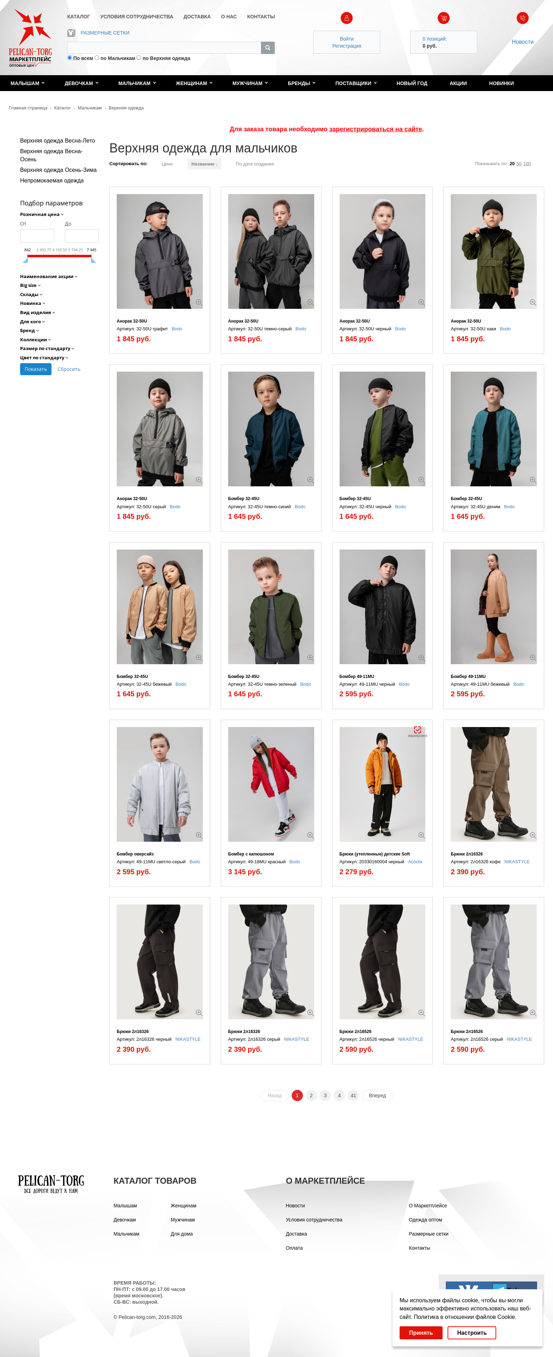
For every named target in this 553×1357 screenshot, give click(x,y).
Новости (523, 42)
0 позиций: (435, 39)
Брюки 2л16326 (467, 854)
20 (512, 163)
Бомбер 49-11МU (357, 676)
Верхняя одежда (126, 107)
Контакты (419, 1248)
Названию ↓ (205, 164)
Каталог (62, 107)
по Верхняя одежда (166, 58)
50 (518, 163)
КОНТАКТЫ (261, 16)
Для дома (182, 1234)
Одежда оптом (425, 1220)
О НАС (229, 16)
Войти (347, 39)
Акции (458, 83)
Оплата (294, 1248)
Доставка (296, 1234)
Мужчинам (250, 83)
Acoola (415, 861)
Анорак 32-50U (132, 321)
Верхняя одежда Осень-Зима (58, 170)
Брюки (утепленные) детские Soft (375, 854)
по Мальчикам (118, 58)
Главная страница (28, 107)
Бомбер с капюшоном (251, 854)
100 (527, 163)
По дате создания (255, 164)
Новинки (501, 83)
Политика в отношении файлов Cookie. (465, 1317)
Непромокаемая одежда (52, 181)
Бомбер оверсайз (135, 854)
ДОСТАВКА (197, 16)
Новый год (412, 83)
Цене (167, 164)
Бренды (302, 83)
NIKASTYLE (517, 861)
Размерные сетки (428, 1234)
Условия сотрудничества (314, 1220)
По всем (83, 58)
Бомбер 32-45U (244, 498)
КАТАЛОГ (78, 16)
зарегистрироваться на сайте (375, 129)
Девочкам (81, 83)
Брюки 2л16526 (356, 1031)
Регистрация (346, 46)
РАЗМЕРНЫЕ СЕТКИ (98, 33)
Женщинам (194, 83)
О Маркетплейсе (428, 1205)
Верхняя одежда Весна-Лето (57, 141)
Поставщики (356, 83)
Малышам (28, 83)
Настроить (472, 1333)
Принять (421, 1333)
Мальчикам (137, 83)
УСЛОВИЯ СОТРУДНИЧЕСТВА (137, 16)
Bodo (177, 328)
